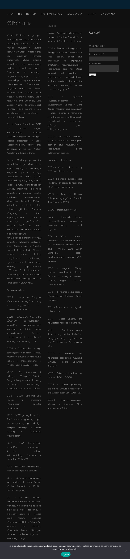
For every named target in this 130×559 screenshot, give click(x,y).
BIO (20, 13)
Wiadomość (95, 62)
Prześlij (92, 76)
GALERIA (91, 13)
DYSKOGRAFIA (74, 13)
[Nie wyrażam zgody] (126, 550)
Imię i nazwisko (97, 45)
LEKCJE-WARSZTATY (51, 13)
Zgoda (66, 554)
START (11, 13)
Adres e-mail (96, 54)
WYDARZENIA (108, 13)
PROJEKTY (31, 13)
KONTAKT (13, 22)
